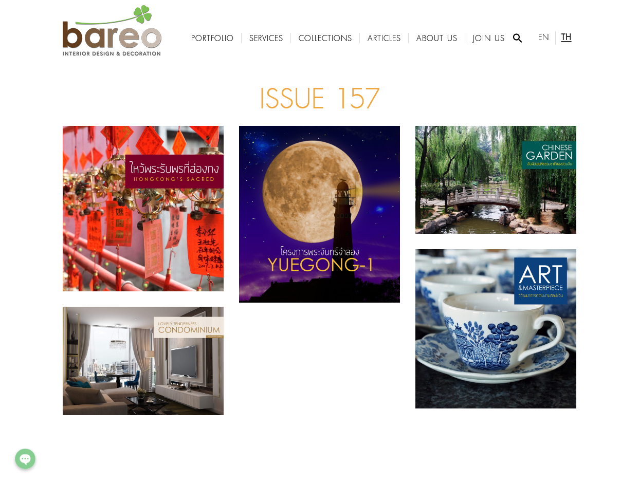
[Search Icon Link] (518, 38)
